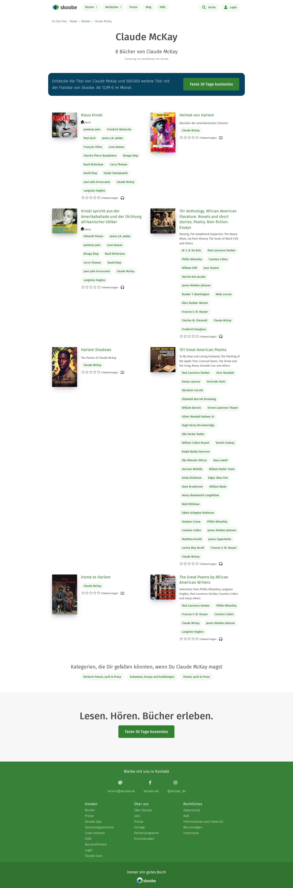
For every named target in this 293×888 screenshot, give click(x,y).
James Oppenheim (219, 539)
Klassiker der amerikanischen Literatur (203, 123)
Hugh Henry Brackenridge (198, 425)
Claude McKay (125, 182)
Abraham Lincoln (192, 390)
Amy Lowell (220, 460)
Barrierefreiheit (96, 844)
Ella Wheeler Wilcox (194, 460)
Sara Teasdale (225, 372)
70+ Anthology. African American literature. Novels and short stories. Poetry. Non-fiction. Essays (208, 219)
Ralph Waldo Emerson (196, 451)
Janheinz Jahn (92, 129)
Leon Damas (116, 147)
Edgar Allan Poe (218, 478)
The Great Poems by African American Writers (203, 580)
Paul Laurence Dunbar (222, 250)
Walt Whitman (191, 504)
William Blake (218, 486)
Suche (209, 7)
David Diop (90, 173)
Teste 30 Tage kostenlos (211, 84)
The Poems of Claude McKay (98, 358)
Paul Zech (90, 138)
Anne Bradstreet (192, 486)
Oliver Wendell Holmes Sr (198, 416)
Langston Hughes (94, 190)
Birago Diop (130, 155)
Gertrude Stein (216, 381)
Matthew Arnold (192, 539)
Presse (138, 821)
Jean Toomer (211, 268)
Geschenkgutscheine (99, 827)
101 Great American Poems (202, 349)
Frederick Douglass (194, 329)
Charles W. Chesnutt (194, 320)
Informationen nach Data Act (203, 821)
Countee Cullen (218, 259)
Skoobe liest (93, 856)
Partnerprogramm (146, 833)
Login (230, 7)
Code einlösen (95, 833)
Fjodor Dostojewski (116, 173)
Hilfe (163, 7)
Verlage (139, 827)
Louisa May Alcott (193, 548)
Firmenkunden (144, 839)
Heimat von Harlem (196, 115)
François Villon (93, 147)
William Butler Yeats (222, 469)
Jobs (137, 816)
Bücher (90, 7)
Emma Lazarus (191, 381)
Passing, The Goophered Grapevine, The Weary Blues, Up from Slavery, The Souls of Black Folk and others (208, 238)
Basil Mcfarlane (93, 164)
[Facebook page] (151, 787)
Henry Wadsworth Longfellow (200, 495)
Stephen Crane (191, 521)
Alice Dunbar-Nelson (195, 303)
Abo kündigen (192, 827)
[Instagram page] (176, 787)
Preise (133, 7)
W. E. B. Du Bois (191, 250)
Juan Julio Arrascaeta (97, 182)
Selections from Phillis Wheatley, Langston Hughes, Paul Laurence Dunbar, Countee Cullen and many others (208, 594)
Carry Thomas (118, 164)
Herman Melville (192, 469)
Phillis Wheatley (192, 259)
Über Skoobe (143, 810)
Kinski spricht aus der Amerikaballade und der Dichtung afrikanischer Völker (111, 216)
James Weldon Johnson (196, 285)
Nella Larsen (224, 294)
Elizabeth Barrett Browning (199, 399)
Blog (148, 7)
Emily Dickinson (192, 478)
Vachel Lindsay (225, 442)
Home (73, 21)
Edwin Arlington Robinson (198, 513)
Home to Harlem (96, 577)
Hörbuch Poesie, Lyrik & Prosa (102, 677)
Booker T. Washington (195, 294)
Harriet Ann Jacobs (193, 276)
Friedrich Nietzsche (119, 129)
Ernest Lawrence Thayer (223, 407)
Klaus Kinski (92, 115)
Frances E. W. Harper (195, 312)
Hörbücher (112, 7)
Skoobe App (93, 821)
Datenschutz (191, 810)
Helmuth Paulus (93, 236)
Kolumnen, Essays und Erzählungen (152, 677)
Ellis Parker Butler (193, 434)
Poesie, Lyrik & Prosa (196, 677)
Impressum (191, 833)
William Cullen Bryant (195, 442)
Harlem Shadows (96, 349)
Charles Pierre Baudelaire (100, 155)
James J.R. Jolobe (112, 138)
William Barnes (191, 407)
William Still (189, 268)
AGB (186, 816)
